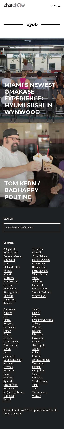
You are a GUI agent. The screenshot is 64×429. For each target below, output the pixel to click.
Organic (8, 366)
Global (7, 348)
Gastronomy (11, 345)
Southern (37, 377)
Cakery (36, 323)
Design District (41, 259)
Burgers (8, 323)
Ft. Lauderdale (12, 267)
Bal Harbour (11, 252)
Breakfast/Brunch (42, 319)
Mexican (8, 363)
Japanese (9, 356)
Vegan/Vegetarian (14, 392)
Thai (34, 388)
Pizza (7, 374)
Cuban (7, 330)
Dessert (36, 330)
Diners (7, 334)
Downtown (38, 263)
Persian (36, 366)
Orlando (37, 281)
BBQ (34, 316)
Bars (6, 316)
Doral (7, 263)
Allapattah (9, 249)
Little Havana (40, 270)
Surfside (8, 295)
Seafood (8, 377)
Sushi (35, 384)
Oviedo (8, 285)
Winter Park (39, 295)
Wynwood (9, 299)
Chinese (36, 327)
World (7, 399)
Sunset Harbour (41, 292)
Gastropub (38, 345)
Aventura (37, 249)
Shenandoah (11, 288)
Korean (36, 356)
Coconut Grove (13, 256)
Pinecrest (37, 285)
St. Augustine (11, 292)
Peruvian (9, 370)
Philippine (38, 370)
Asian (35, 309)
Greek (35, 348)
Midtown (9, 277)
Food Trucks (11, 341)
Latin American (12, 359)
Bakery (36, 312)
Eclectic (8, 338)
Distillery (37, 334)
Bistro (7, 319)
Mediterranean (41, 359)
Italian (35, 352)
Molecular (38, 363)
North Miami (11, 281)
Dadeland (9, 259)
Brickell (36, 252)
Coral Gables (39, 256)
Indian (7, 352)
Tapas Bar (9, 388)
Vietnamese (39, 392)
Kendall (8, 270)
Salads (35, 374)
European (38, 338)
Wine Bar (9, 395)
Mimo (35, 277)
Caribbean (9, 327)
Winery (36, 395)
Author (8, 312)
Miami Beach (39, 274)
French (36, 341)
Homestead (39, 267)
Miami (7, 274)
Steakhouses (39, 381)
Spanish (8, 381)
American (9, 309)
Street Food (11, 384)
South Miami (39, 288)
